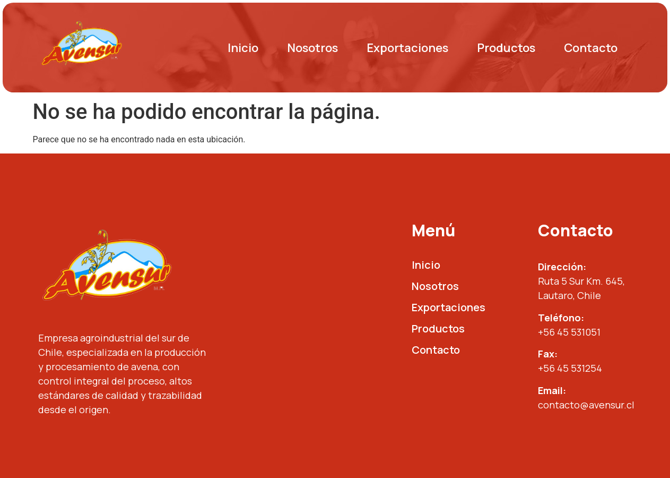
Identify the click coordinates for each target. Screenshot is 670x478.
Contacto (590, 48)
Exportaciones (407, 48)
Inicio (243, 48)
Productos (506, 48)
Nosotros (312, 48)
